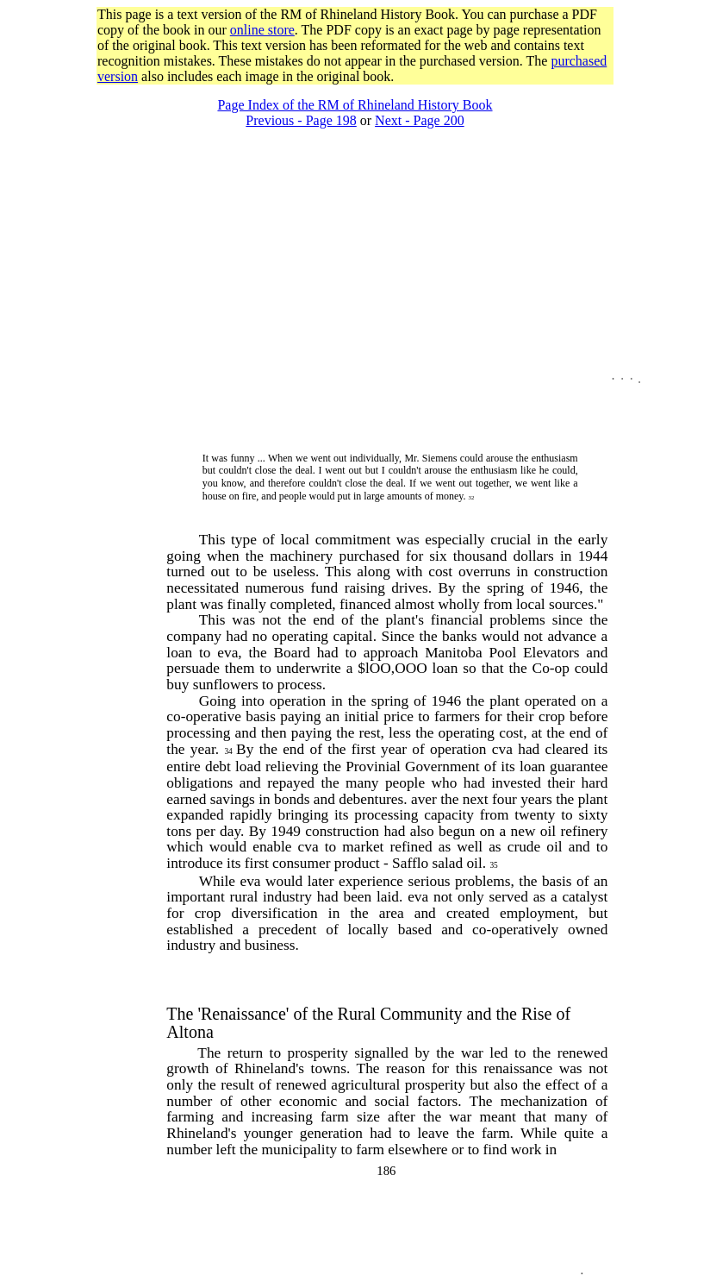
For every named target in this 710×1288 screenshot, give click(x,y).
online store (262, 29)
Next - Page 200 (419, 120)
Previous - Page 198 (301, 120)
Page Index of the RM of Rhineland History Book (354, 104)
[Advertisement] (355, 91)
